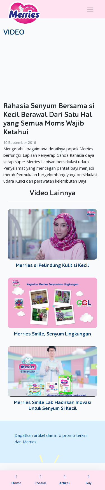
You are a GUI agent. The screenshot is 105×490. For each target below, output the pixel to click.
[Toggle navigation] (90, 9)
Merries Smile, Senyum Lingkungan (52, 334)
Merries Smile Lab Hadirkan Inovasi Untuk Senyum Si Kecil (52, 406)
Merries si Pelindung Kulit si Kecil (52, 265)
